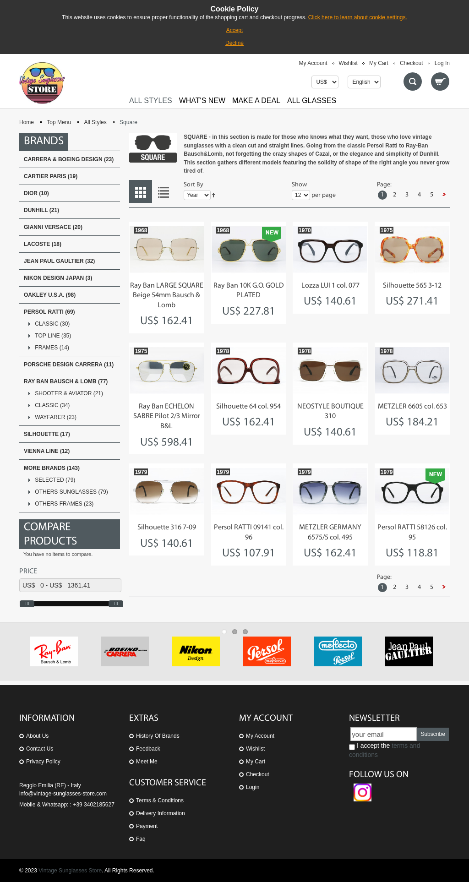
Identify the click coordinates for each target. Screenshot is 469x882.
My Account (313, 63)
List (163, 191)
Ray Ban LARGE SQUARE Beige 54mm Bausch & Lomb (166, 295)
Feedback (148, 749)
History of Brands (158, 736)
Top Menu (59, 122)
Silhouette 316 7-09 (166, 527)
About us (37, 736)
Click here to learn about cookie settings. (357, 17)
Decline (234, 43)
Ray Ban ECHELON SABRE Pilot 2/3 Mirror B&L (166, 416)
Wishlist (348, 63)
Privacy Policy (43, 761)
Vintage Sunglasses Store (70, 870)
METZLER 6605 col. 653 (412, 406)
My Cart (378, 63)
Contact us (39, 749)
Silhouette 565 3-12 (412, 285)
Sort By (193, 184)
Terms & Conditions (160, 800)
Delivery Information (160, 813)
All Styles (95, 122)
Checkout (411, 63)
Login (252, 787)
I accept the (384, 750)
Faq (141, 839)
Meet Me (147, 761)
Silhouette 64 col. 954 (248, 406)
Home (26, 122)
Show (299, 184)
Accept (234, 30)
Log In (442, 63)
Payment (147, 826)
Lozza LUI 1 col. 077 (330, 285)
